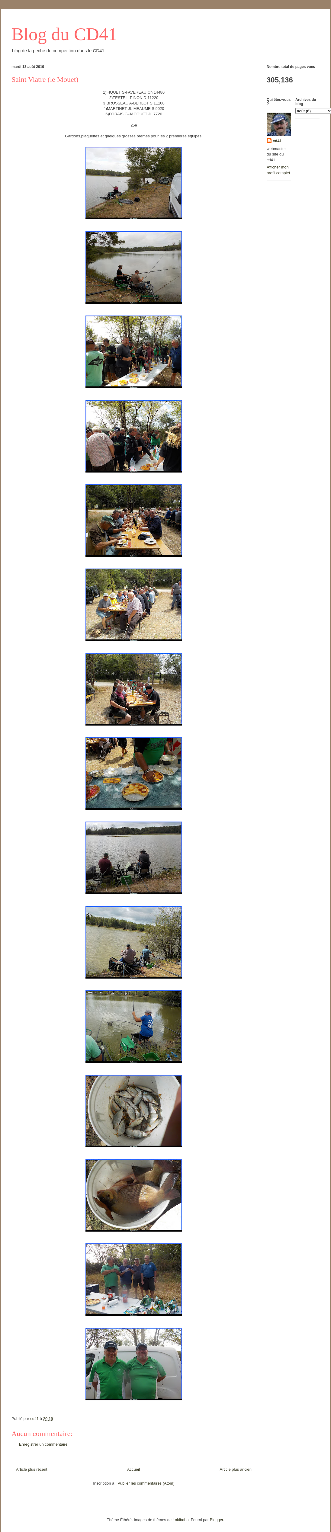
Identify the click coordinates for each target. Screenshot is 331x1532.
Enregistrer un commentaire (43, 1444)
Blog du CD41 (64, 34)
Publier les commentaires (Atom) (146, 1483)
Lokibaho (181, 1520)
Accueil (133, 1469)
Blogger (216, 1520)
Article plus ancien (236, 1469)
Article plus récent (31, 1469)
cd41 (277, 141)
